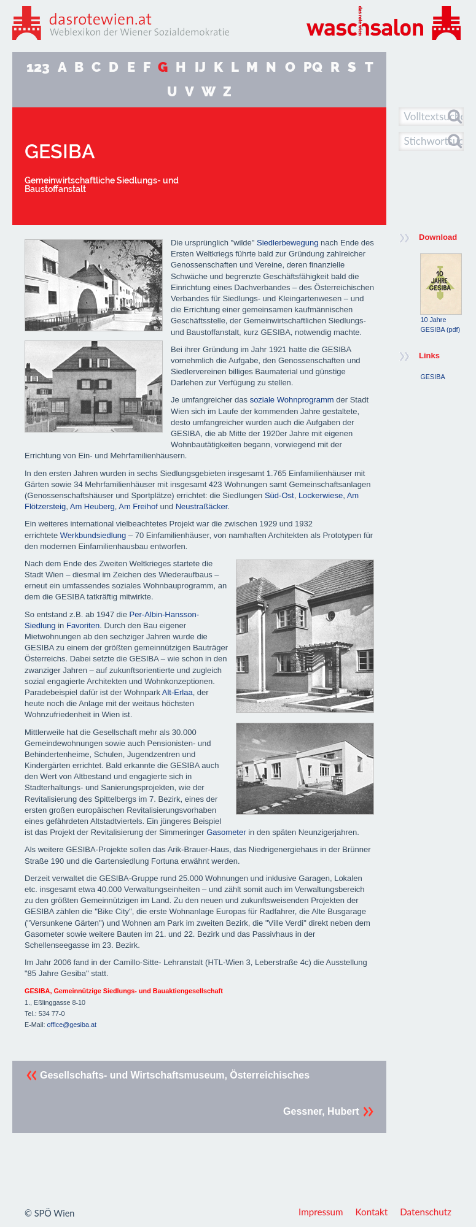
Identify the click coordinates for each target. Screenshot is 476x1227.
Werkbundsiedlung (93, 535)
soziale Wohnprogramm (292, 399)
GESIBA (432, 376)
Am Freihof (138, 506)
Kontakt (372, 1211)
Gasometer (227, 832)
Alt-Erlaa (177, 692)
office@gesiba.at (71, 1024)
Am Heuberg (92, 506)
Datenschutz (425, 1211)
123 (38, 67)
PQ (312, 67)
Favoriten (82, 625)
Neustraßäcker (202, 506)
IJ (200, 67)
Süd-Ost (279, 495)
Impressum (320, 1211)
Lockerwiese (320, 495)
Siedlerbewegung (287, 242)
